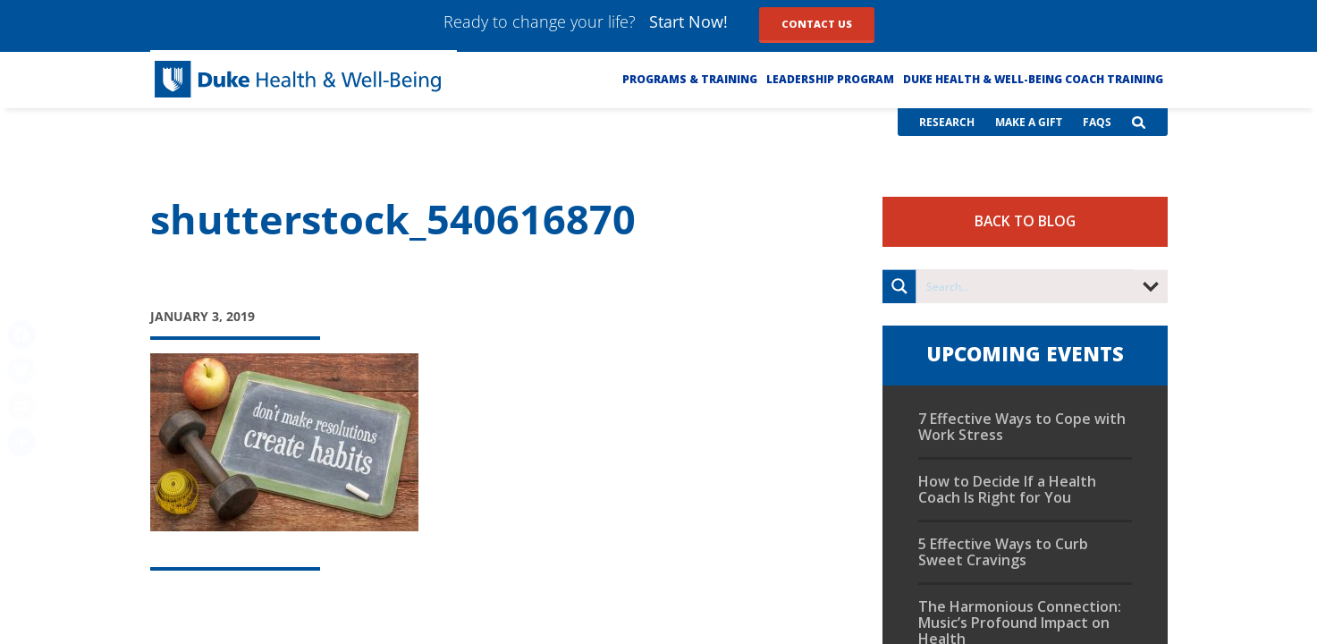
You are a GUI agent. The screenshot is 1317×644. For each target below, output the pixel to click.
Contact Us (816, 23)
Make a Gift (1028, 122)
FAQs (1097, 122)
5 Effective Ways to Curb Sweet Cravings (1003, 552)
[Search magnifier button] (899, 286)
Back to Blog (1025, 221)
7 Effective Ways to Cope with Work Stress (1022, 427)
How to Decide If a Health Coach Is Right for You (1007, 489)
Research (947, 122)
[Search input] (1026, 286)
